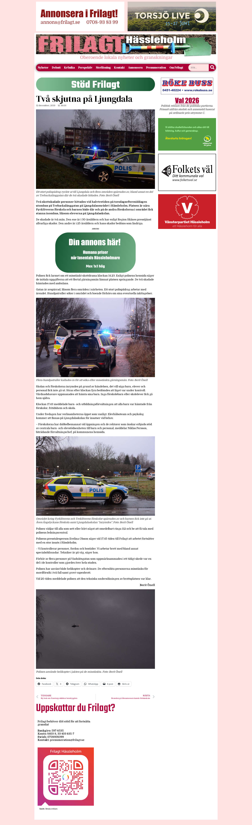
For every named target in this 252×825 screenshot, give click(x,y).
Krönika (69, 67)
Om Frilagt (176, 67)
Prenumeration (156, 67)
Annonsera (135, 67)
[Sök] (212, 67)
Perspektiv (85, 67)
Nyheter (43, 67)
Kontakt (119, 67)
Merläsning (103, 67)
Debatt (56, 67)
